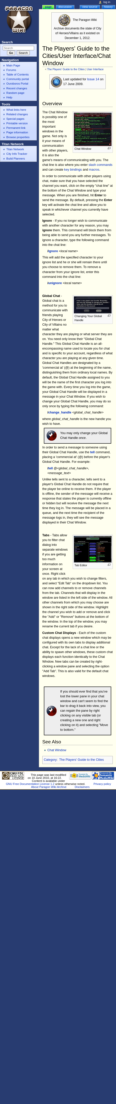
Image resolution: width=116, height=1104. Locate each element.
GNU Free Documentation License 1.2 (30, 783)
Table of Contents (17, 74)
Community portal (17, 79)
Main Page (13, 65)
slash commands (100, 165)
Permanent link (15, 127)
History (108, 6)
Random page (15, 92)
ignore (53, 251)
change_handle (59, 412)
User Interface (95, 69)
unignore (55, 283)
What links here (16, 109)
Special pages (15, 118)
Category (50, 760)
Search (7, 42)
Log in (106, 2)
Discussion (65, 6)
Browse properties (17, 137)
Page (48, 6)
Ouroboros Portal (17, 83)
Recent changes (16, 88)
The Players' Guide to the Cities (66, 69)
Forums (11, 69)
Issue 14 (93, 79)
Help (9, 97)
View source (89, 6)
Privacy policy (102, 783)
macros (94, 169)
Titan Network (15, 149)
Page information (17, 132)
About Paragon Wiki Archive (49, 786)
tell (92, 452)
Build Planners (15, 158)
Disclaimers (82, 786)
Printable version (17, 123)
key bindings (73, 169)
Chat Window (56, 750)
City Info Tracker (16, 153)
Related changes (17, 114)
